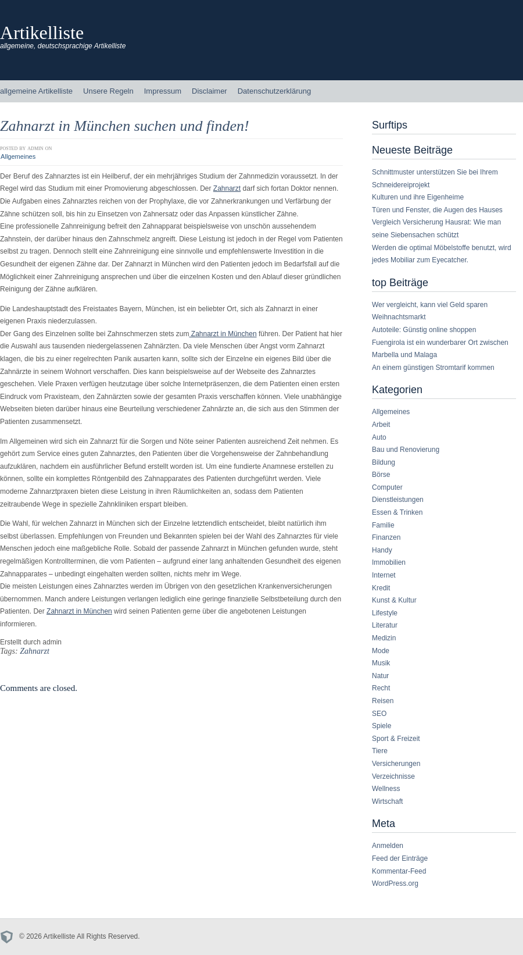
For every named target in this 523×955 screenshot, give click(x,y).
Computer (387, 487)
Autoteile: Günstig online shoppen (424, 330)
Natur (380, 676)
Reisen (382, 701)
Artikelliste (42, 32)
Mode (380, 651)
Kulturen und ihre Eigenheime (418, 197)
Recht (381, 688)
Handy (382, 550)
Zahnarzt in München (223, 334)
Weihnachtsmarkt (398, 317)
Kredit (381, 588)
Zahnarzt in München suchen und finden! (124, 125)
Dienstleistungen (398, 500)
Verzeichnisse (393, 776)
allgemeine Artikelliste (36, 91)
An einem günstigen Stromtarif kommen (433, 368)
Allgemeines (18, 156)
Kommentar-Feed (399, 871)
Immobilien (389, 562)
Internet (384, 575)
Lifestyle (384, 613)
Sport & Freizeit (396, 739)
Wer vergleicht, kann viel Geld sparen (430, 305)
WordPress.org (395, 883)
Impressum (162, 91)
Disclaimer (209, 91)
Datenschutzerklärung (274, 91)
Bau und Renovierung (405, 450)
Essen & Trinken (397, 512)
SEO (379, 714)
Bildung (383, 462)
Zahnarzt (227, 188)
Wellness (386, 789)
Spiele (381, 726)
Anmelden (387, 846)
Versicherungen (396, 764)
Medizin (384, 638)
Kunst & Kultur (394, 600)
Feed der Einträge (400, 858)
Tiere (380, 751)
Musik (381, 663)
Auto (379, 437)
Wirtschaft (387, 801)
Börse (381, 475)
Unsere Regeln (108, 91)
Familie (383, 525)
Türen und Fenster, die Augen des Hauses (437, 210)
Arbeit (381, 425)
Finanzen (386, 537)
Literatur (384, 625)
